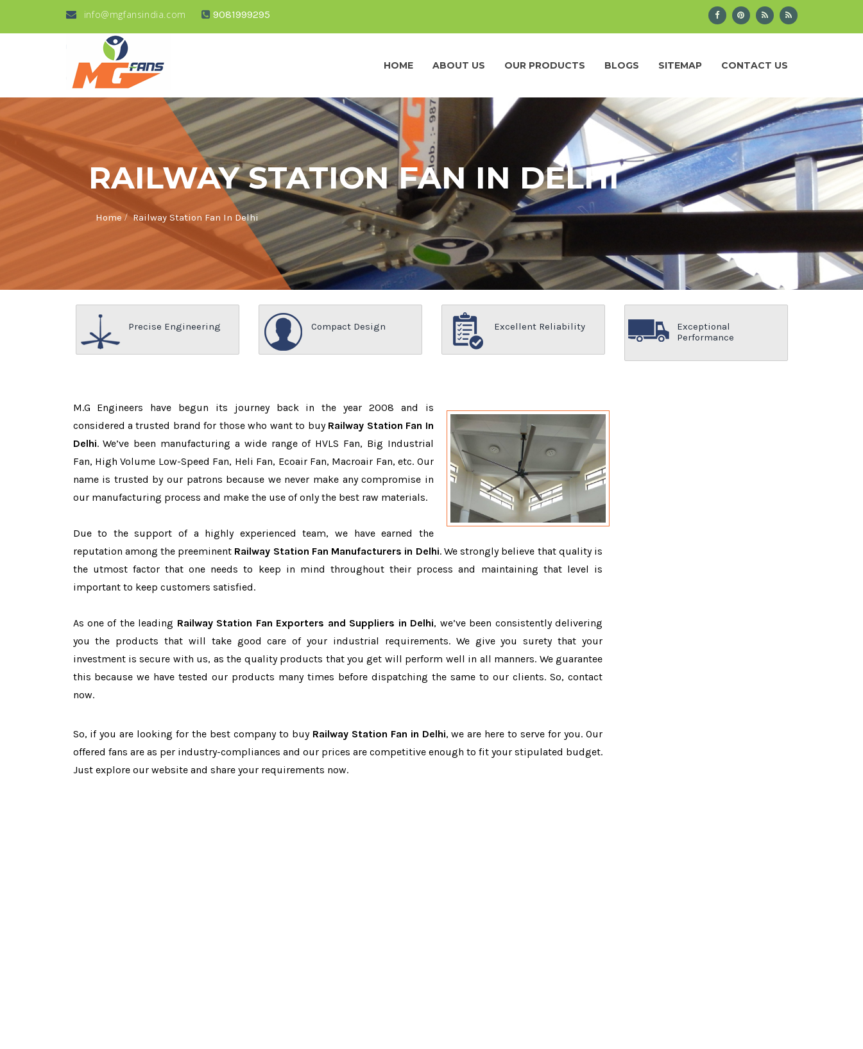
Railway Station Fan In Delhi (196, 217)
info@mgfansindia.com (126, 14)
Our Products (544, 65)
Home (398, 65)
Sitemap (680, 65)
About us (458, 65)
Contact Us (754, 65)
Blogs (621, 65)
